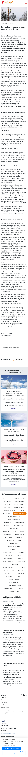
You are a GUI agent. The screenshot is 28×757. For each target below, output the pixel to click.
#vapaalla (7, 501)
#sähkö (19, 394)
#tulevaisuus (19, 522)
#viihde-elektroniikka (10, 510)
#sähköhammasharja (14, 585)
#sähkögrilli (8, 588)
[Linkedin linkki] (24, 702)
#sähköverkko (19, 396)
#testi (6, 570)
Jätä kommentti (20, 359)
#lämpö (22, 531)
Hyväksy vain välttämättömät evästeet (14, 753)
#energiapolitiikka (14, 546)
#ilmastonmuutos (14, 516)
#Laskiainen (14, 564)
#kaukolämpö (14, 543)
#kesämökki (7, 522)
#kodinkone (7, 466)
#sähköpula (21, 561)
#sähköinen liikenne (9, 531)
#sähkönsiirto (8, 396)
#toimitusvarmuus (9, 552)
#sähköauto (19, 555)
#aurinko (22, 552)
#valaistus (8, 555)
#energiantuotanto (14, 392)
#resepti (21, 466)
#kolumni (7, 507)
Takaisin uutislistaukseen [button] (11, 347)
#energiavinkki (19, 501)
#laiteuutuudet (19, 525)
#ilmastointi (14, 549)
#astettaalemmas (18, 570)
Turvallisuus (5, 707)
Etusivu (3, 695)
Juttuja (3, 697)
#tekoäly (21, 558)
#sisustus (21, 567)
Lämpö (3, 704)
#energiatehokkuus (18, 498)
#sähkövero (20, 573)
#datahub (8, 576)
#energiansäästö (8, 567)
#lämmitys (10, 540)
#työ (22, 510)
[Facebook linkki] (21, 702)
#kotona (14, 466)
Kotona (3, 700)
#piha (19, 540)
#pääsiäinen (20, 588)
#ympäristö (19, 537)
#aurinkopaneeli (8, 561)
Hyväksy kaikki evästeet (11, 748)
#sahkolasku (11, 394)
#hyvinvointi (14, 528)
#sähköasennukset (14, 579)
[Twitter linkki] (26, 702)
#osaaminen (7, 534)
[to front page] (8, 2)
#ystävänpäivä (14, 582)
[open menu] (26, 3)
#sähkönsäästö (14, 591)
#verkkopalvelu (7, 23)
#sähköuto (19, 576)
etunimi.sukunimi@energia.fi (8, 733)
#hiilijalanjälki (9, 558)
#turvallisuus (18, 504)
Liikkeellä (4, 702)
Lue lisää (13, 408)
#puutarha (8, 537)
